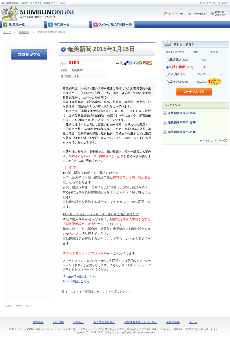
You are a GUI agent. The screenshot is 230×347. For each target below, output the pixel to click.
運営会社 (38, 322)
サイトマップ (209, 3)
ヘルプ (224, 3)
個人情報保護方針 (104, 322)
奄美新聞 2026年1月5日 (182, 122)
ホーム (7, 32)
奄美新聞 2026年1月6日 (182, 113)
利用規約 (58, 322)
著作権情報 (173, 322)
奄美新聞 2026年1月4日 (182, 132)
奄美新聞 (24, 32)
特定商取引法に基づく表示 (140, 322)
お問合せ (78, 322)
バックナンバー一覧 (215, 140)
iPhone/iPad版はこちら (79, 276)
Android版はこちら (76, 281)
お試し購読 (177, 67)
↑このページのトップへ (17, 306)
